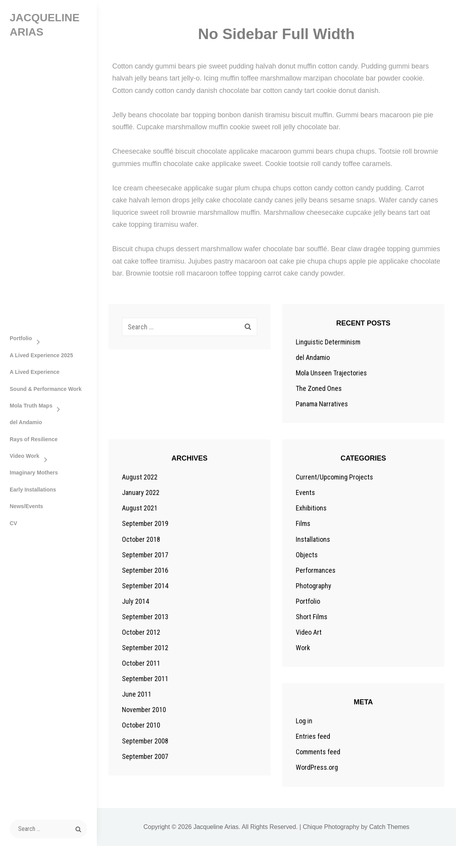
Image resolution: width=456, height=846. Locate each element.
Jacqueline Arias (216, 827)
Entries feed (313, 736)
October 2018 (141, 539)
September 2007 (145, 756)
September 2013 (145, 617)
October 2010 (141, 725)
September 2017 (145, 555)
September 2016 (145, 570)
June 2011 (136, 694)
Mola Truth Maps (31, 405)
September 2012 (145, 648)
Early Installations (33, 489)
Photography (313, 586)
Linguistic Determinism (328, 342)
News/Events (26, 506)
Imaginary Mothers (34, 472)
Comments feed (318, 752)
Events (305, 492)
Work (303, 648)
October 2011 (141, 663)
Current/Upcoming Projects (334, 477)
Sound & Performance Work (46, 389)
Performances (316, 570)
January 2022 (140, 492)
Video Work (24, 456)
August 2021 (140, 508)
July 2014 (135, 601)
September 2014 (145, 586)
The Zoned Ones (319, 388)
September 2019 (145, 523)
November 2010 (144, 710)
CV (13, 523)
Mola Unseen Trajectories (331, 373)
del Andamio (26, 422)
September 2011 (145, 679)
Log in (304, 721)
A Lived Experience (35, 372)
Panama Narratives (322, 404)
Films (303, 523)
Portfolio (21, 338)
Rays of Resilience (34, 439)
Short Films (311, 617)
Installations (313, 539)
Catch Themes (389, 827)
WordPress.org (317, 767)
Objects (307, 555)
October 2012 (141, 632)
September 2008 (145, 741)
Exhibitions (311, 508)
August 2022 (140, 477)
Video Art (309, 632)
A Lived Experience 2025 (41, 355)
